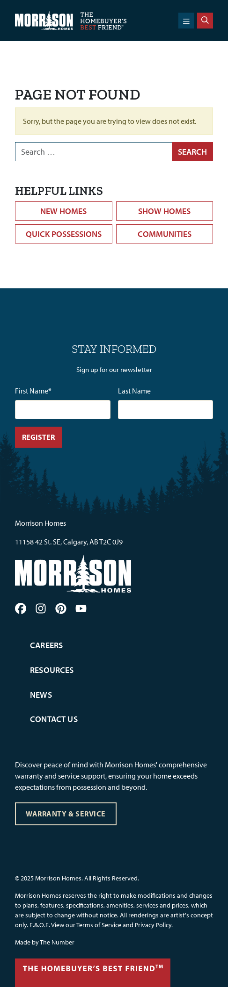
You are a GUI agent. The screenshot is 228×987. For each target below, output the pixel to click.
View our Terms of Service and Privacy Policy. (112, 925)
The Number (57, 942)
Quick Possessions (64, 234)
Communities (164, 234)
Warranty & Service (65, 813)
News (41, 694)
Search (192, 151)
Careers (46, 645)
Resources (52, 670)
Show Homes (164, 211)
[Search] (205, 21)
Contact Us (54, 719)
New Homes (63, 211)
